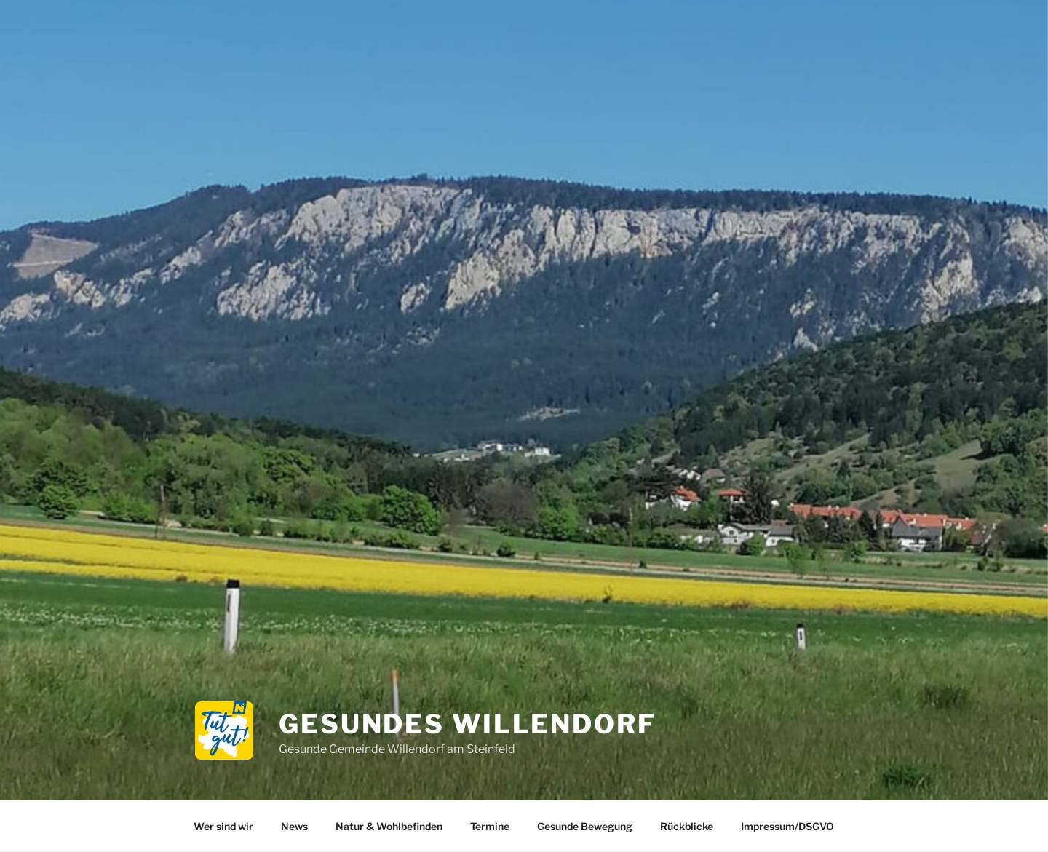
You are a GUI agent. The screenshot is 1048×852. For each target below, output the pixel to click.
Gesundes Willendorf (467, 724)
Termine (489, 826)
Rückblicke (686, 826)
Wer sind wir (223, 826)
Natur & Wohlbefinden (389, 826)
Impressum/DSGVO (787, 826)
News (294, 826)
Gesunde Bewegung (584, 826)
